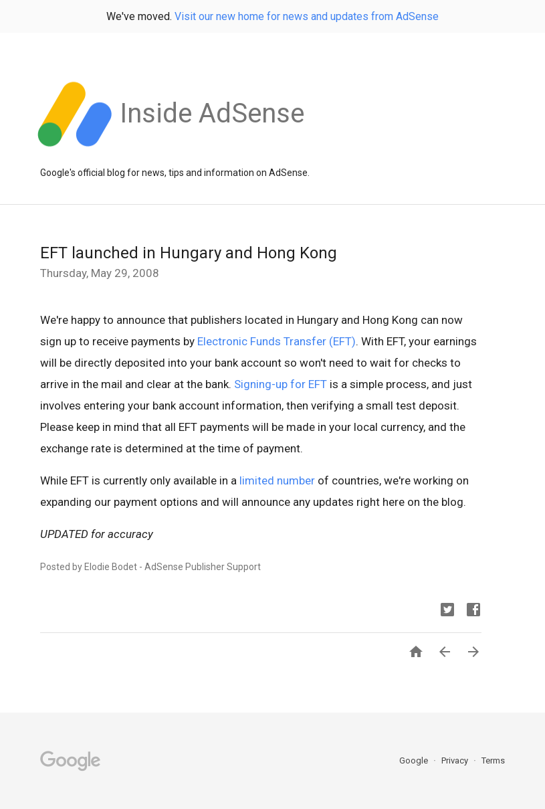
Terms (493, 760)
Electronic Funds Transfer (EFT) (276, 341)
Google (414, 760)
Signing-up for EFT (280, 384)
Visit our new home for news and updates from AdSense (307, 16)
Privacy (455, 760)
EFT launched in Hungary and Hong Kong (188, 253)
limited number (277, 480)
